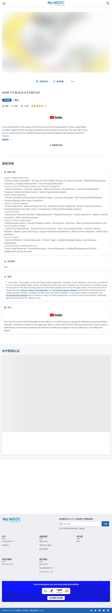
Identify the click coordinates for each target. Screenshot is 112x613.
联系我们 (5, 545)
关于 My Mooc (8, 564)
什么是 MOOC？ (8, 541)
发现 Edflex (43, 564)
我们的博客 (43, 549)
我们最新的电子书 (46, 568)
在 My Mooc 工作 (46, 572)
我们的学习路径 (45, 545)
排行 (78, 541)
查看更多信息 (56, 125)
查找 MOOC (44, 541)
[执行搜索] (108, 3)
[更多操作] (72, 81)
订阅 (105, 524)
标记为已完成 (56, 505)
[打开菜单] (4, 3)
